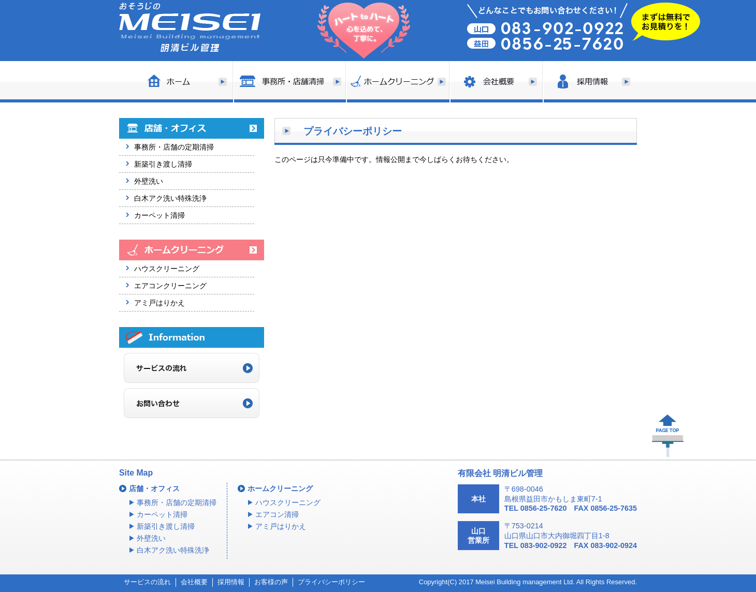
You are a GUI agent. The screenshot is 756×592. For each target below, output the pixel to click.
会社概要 (194, 582)
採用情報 (230, 582)
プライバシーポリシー (331, 582)
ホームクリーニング (280, 488)
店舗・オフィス (154, 488)
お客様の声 (271, 582)
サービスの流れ (147, 582)
